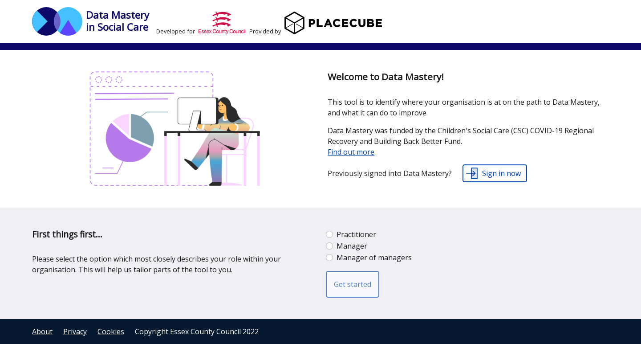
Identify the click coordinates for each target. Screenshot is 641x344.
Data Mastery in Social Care (117, 21)
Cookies (110, 331)
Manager (352, 246)
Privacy (75, 331)
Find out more (351, 152)
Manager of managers (374, 257)
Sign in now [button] (501, 173)
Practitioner (356, 234)
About (42, 331)
